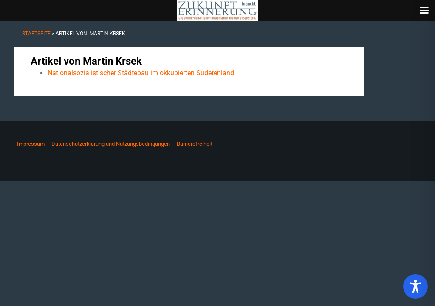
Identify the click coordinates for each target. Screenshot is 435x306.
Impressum (31, 144)
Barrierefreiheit (194, 144)
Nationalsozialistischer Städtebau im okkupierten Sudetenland (141, 73)
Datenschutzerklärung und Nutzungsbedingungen (110, 144)
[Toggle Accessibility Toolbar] (415, 286)
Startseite (36, 34)
